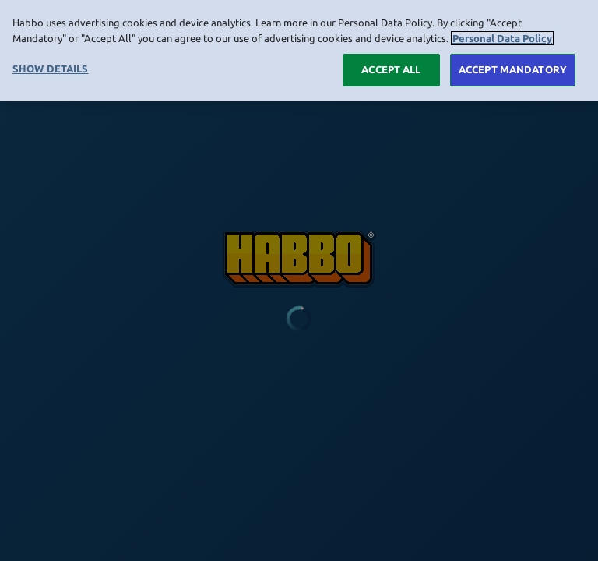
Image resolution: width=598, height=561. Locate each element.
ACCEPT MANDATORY (513, 69)
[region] (299, 50)
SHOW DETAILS (50, 68)
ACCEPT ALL (390, 69)
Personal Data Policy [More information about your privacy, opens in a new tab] (502, 38)
